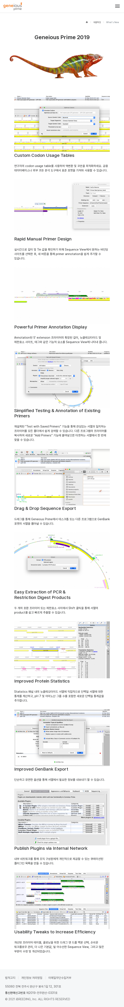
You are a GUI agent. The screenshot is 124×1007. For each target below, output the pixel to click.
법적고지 (10, 977)
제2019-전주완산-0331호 (41, 993)
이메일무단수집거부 (59, 977)
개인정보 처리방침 (31, 977)
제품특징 (97, 22)
